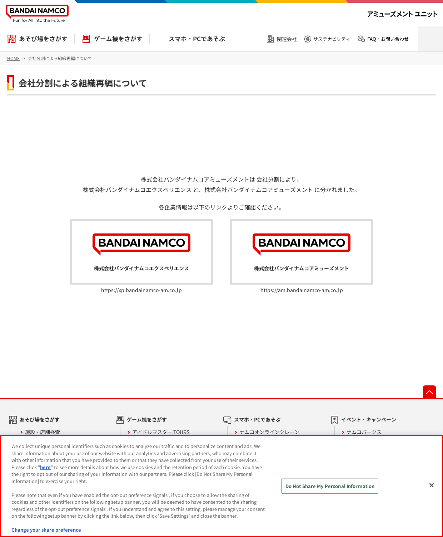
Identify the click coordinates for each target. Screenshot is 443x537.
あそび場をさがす (43, 38)
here (45, 467)
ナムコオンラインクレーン (269, 431)
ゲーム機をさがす (118, 38)
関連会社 (287, 39)
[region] (221, 486)
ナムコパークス (364, 431)
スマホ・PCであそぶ (197, 38)
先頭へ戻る (429, 391)
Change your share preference (46, 529)
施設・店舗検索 (42, 431)
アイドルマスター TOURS (160, 431)
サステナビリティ (331, 38)
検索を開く (430, 39)
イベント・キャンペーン (368, 419)
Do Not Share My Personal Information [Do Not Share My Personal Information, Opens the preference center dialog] (330, 486)
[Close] (431, 485)
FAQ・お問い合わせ (388, 38)
